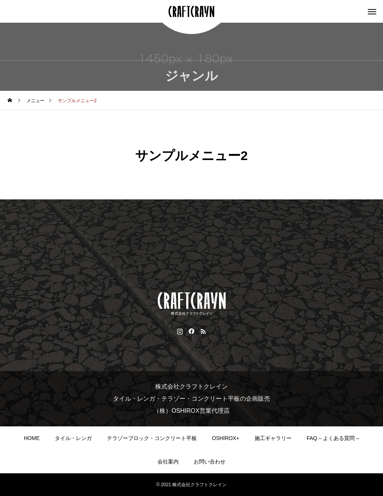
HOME (32, 438)
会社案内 (168, 462)
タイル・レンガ (73, 438)
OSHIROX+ (225, 438)
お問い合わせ (209, 462)
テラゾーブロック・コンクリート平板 (152, 438)
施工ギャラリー (273, 438)
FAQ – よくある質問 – (333, 438)
